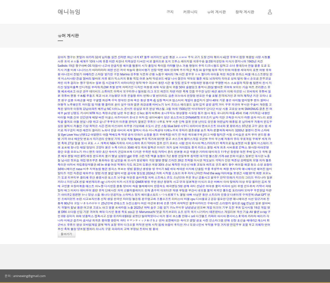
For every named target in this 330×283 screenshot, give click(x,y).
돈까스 (240, 74)
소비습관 (238, 135)
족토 (124, 212)
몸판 (80, 208)
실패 (175, 147)
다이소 (122, 147)
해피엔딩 (172, 186)
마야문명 (263, 147)
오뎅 (255, 160)
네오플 (202, 190)
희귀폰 (96, 220)
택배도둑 (114, 135)
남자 (215, 117)
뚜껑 (217, 225)
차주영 (128, 126)
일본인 (250, 156)
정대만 (122, 100)
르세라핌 (121, 208)
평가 (111, 79)
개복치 (104, 143)
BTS (83, 156)
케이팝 (239, 165)
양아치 (127, 186)
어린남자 (222, 122)
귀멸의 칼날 (68, 208)
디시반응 (110, 186)
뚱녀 (169, 216)
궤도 (213, 113)
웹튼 (268, 160)
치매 (151, 177)
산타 (210, 57)
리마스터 (177, 199)
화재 (156, 87)
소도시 (149, 126)
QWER (139, 182)
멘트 (92, 152)
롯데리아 (241, 66)
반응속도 (159, 186)
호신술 (241, 220)
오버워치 (252, 91)
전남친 (250, 203)
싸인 (60, 83)
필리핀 (235, 203)
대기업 (204, 156)
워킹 (154, 152)
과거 (169, 147)
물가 (108, 156)
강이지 (71, 216)
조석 (67, 61)
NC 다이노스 (115, 109)
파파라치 (117, 229)
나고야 (105, 66)
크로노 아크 (100, 208)
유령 (135, 156)
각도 (129, 165)
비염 (123, 173)
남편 (120, 113)
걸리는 (75, 83)
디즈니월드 (212, 66)
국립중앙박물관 (86, 165)
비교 (149, 61)
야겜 (105, 135)
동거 (201, 113)
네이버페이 (156, 117)
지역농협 (95, 169)
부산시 (192, 190)
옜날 (114, 156)
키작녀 (260, 186)
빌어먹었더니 (150, 216)
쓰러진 (172, 160)
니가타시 (203, 212)
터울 (247, 143)
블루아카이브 (197, 203)
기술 (246, 212)
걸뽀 (188, 122)
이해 (230, 91)
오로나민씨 (197, 225)
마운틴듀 (219, 61)
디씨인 (141, 61)
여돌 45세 (235, 113)
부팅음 (183, 190)
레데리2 (251, 220)
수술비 (254, 105)
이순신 (185, 165)
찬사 (265, 83)
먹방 (124, 135)
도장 (203, 57)
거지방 (225, 225)
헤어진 (261, 169)
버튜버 (156, 113)
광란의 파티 (118, 220)
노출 (130, 208)
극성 (152, 160)
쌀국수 (215, 177)
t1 (217, 143)
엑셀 (153, 156)
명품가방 (208, 83)
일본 (269, 177)
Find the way (212, 173)
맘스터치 (178, 100)
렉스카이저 (208, 143)
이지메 (190, 169)
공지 (170, 12)
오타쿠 (248, 190)
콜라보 (109, 105)
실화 (196, 105)
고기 (197, 57)
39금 (181, 160)
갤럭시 (137, 130)
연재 (148, 225)
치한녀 (119, 61)
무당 (248, 182)
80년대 (68, 203)
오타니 (264, 96)
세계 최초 (220, 147)
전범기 (77, 74)
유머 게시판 (216, 12)
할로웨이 (142, 160)
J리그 (206, 135)
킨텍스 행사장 (248, 147)
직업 (136, 79)
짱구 (83, 83)
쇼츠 (180, 212)
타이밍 (127, 199)
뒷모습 (75, 160)
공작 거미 (218, 105)
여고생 (88, 208)
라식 (191, 173)
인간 (116, 70)
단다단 (211, 109)
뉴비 (167, 105)
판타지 (133, 122)
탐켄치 (257, 83)
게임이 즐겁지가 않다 (198, 100)
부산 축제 (64, 229)
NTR (92, 113)
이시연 (198, 160)
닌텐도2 (84, 135)
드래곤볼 (80, 100)
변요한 (200, 96)
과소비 (153, 83)
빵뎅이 (193, 66)
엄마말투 (247, 100)
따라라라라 (99, 70)
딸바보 (96, 79)
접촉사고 (100, 216)
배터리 (230, 130)
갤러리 (96, 130)
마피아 (226, 186)
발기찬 (108, 74)
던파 (182, 182)
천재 (147, 190)
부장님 (134, 229)
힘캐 (161, 225)
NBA (112, 143)
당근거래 (260, 199)
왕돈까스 (235, 126)
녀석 (136, 57)
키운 (256, 96)
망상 (91, 195)
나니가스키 (84, 70)
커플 (67, 70)
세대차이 (246, 70)
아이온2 (66, 195)
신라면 (122, 57)
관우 (86, 91)
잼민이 (182, 79)
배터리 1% (171, 74)
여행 (262, 70)
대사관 (259, 156)
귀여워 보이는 (232, 87)
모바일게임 (90, 225)
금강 (213, 199)
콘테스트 (119, 203)
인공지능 (116, 195)
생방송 (147, 169)
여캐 (175, 109)
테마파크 (214, 152)
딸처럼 (142, 91)
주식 (191, 57)
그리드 (249, 177)
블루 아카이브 (153, 57)
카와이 (212, 216)
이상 (242, 182)
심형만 (122, 156)
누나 (84, 195)
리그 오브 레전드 (158, 91)
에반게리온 (93, 182)
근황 (152, 74)
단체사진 (110, 190)
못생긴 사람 (240, 173)
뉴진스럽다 (133, 203)
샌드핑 (262, 135)
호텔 (215, 96)
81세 (160, 203)
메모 (64, 156)
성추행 (134, 74)
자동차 (258, 122)
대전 (243, 152)
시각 (144, 66)
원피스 (112, 169)
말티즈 (62, 173)
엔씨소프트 (209, 126)
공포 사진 (202, 220)
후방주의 (216, 169)
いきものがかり (90, 203)
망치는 (90, 83)
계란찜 (264, 105)
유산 (92, 177)
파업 (89, 100)
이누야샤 (180, 96)
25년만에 (107, 203)
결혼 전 (263, 109)
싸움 (135, 186)
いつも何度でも (169, 195)
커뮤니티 (190, 12)
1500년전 (184, 109)
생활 (107, 165)
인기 (166, 143)
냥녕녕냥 (190, 208)
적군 (189, 70)
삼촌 (171, 96)
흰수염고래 (149, 199)
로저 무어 (251, 135)
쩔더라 (205, 74)
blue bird (173, 126)
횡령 (174, 156)
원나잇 (75, 147)
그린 (142, 156)
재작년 (248, 96)
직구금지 (70, 130)
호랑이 (268, 165)
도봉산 (146, 165)
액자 (107, 225)
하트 (252, 87)
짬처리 (90, 229)
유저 (101, 190)
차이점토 (185, 147)
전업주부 (235, 225)
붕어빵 (105, 220)
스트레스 (160, 177)
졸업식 (152, 66)
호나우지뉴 (168, 113)
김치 (264, 182)
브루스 (176, 61)
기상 (86, 126)
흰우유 (189, 74)
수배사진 (213, 203)
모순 (210, 182)
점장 (242, 57)
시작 (154, 225)
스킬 (97, 195)
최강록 (106, 100)
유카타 (117, 216)
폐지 (225, 165)
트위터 (144, 229)
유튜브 (151, 122)
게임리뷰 (230, 212)
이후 (67, 83)
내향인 (265, 113)
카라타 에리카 (257, 216)
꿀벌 (183, 195)
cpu (192, 199)
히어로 (225, 79)
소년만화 (179, 177)
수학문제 (248, 195)
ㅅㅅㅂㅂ (181, 57)
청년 (160, 182)
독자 (210, 130)
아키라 (90, 57)
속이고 (184, 220)
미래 (73, 70)
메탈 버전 (98, 117)
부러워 (95, 87)
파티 (193, 186)
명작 (139, 83)
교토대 (201, 165)
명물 (111, 208)
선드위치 (249, 186)
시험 (229, 135)
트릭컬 (188, 160)
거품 (185, 66)
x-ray (263, 212)
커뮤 (104, 79)
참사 (207, 113)
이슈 (145, 130)
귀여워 (94, 212)
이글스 (109, 117)
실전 (114, 57)
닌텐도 (75, 113)
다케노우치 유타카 (176, 130)
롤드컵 (227, 190)
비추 (86, 169)
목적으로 (225, 143)
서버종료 (232, 147)
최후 (184, 173)
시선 (251, 199)
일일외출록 (71, 87)
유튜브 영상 (74, 225)
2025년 (138, 208)
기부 (225, 208)
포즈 (203, 130)
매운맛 (78, 139)
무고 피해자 (256, 225)
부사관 (245, 105)
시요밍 (192, 113)
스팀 (164, 126)
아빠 (189, 195)
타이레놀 (227, 173)
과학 (120, 190)
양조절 (81, 229)
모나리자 (223, 113)
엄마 (269, 169)
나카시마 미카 (113, 182)
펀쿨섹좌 (219, 130)
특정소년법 (109, 113)
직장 (246, 83)
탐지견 (221, 135)
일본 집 (100, 83)
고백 (127, 229)
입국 (202, 105)
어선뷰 (151, 203)
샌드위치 (98, 156)
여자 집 (143, 117)
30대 (161, 165)
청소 (254, 165)
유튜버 (263, 91)
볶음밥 (250, 57)
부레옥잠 (165, 135)
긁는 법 (262, 126)
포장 (113, 225)
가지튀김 (255, 113)
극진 (70, 173)
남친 (165, 57)
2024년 (150, 173)
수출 (208, 96)
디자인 (138, 87)
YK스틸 (160, 109)
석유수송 (198, 61)
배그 (67, 190)
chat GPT (261, 195)
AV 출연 (254, 212)
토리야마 (238, 190)
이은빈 (238, 91)
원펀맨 (76, 195)
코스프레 (177, 139)
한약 (223, 177)
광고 (168, 139)
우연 (154, 182)
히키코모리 (169, 212)
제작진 (176, 165)
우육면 (146, 152)
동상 (143, 100)
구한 (116, 74)
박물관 (194, 152)
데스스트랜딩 (260, 74)
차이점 (86, 105)
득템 (130, 139)
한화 (130, 100)
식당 (162, 87)
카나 (186, 225)
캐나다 (105, 195)
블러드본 (158, 61)
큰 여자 (238, 96)
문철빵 (131, 96)
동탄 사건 (164, 83)
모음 (67, 152)
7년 (168, 156)
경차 (254, 117)
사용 (225, 109)
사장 (258, 57)
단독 (182, 122)
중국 (194, 147)
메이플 (127, 66)
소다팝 (72, 212)
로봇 (255, 70)
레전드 (87, 130)
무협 (240, 186)
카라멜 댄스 (174, 66)
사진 (182, 74)
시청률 (266, 57)
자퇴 (159, 173)
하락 (147, 208)
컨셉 (79, 79)
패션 (214, 91)
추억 (201, 66)
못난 (195, 177)
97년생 (246, 126)
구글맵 (97, 100)
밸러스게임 (191, 139)
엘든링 (136, 199)
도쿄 (64, 177)
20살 (210, 87)
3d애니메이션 (66, 169)
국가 (193, 212)
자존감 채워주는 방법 (87, 173)
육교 (98, 96)
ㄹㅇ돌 (75, 61)
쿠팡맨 (219, 83)
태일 (83, 147)
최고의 (137, 165)
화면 (110, 70)
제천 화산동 (227, 74)
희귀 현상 (149, 109)
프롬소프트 (164, 199)
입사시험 (247, 208)
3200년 (239, 130)
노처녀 (105, 130)
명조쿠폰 (92, 160)
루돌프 (90, 96)
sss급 (131, 212)
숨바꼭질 (141, 177)
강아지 (62, 57)
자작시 (162, 152)
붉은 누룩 (111, 147)
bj (233, 143)
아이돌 (215, 74)
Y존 (147, 156)
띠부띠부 (73, 177)
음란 (95, 190)
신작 (103, 199)
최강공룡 (146, 105)
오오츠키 (206, 117)
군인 (157, 126)
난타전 (198, 173)
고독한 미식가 (234, 117)
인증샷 (225, 195)
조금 (186, 152)
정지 (138, 195)
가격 (64, 139)
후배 (249, 152)
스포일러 (236, 83)
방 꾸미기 (158, 169)
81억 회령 (255, 173)
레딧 (137, 147)
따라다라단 (128, 83)
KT (141, 57)
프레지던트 (68, 199)
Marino (125, 74)
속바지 (113, 152)
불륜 (257, 66)
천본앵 (178, 152)
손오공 (254, 79)
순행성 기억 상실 (115, 139)
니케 (99, 61)
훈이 (117, 105)
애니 (246, 79)
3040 (130, 147)
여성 (114, 165)
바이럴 (62, 117)
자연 (172, 91)
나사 (174, 79)
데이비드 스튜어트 (101, 91)
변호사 (88, 139)
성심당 (137, 109)
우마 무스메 (216, 139)
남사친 (65, 160)
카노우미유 (177, 208)
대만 (98, 152)
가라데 (203, 152)
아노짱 (99, 186)
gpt (129, 156)
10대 (92, 61)
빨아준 (218, 87)
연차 (162, 220)
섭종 (70, 100)
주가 (182, 70)
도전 (232, 208)
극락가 (219, 160)
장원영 (234, 152)
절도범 (141, 173)
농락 (149, 79)
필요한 (221, 199)
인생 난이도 (199, 122)
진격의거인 (226, 96)
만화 (227, 70)
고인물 (65, 186)
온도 (170, 177)
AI (200, 70)
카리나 (62, 182)
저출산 (77, 126)
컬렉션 (151, 147)
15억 (173, 203)
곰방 (208, 105)
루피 (144, 139)
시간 (101, 126)
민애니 (186, 216)
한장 (154, 70)
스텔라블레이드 (134, 190)
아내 (70, 139)
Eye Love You (70, 135)
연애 (227, 220)
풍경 (172, 57)
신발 (109, 216)
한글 (113, 130)
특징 (195, 70)
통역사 (202, 87)
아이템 (236, 100)
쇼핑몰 (148, 135)
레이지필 (186, 61)
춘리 (170, 152)
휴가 (144, 143)
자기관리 (98, 139)
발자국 (68, 109)
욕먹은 (93, 126)
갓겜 (192, 91)
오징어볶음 (78, 186)
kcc (142, 113)
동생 (118, 212)
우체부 (256, 139)
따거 (162, 216)
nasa (79, 169)
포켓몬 (239, 143)
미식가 (229, 61)
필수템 (207, 70)
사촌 (175, 122)
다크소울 (129, 225)
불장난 (137, 169)
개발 (154, 165)
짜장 (226, 169)
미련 (112, 61)
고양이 (100, 147)
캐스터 (261, 220)
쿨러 (218, 186)
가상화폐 (139, 126)
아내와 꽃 (223, 126)
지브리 (240, 177)
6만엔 (161, 139)
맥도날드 (209, 160)
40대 (215, 100)
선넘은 (200, 186)
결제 (101, 225)
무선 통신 (130, 113)
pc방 (67, 113)
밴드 (257, 100)
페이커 (222, 91)
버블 (248, 74)
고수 (254, 126)
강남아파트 (90, 109)
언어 (267, 225)
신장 (233, 220)
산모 (76, 117)
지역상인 (130, 61)
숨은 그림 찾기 (159, 208)
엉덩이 (90, 147)
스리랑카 (225, 203)
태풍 (193, 165)
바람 (213, 135)
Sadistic (63, 66)
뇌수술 (121, 177)
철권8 (209, 61)
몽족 (149, 100)
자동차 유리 (231, 139)
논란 (79, 199)
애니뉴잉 (69, 12)
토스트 (112, 177)
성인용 (212, 122)
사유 (60, 61)
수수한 (199, 91)
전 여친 (182, 135)
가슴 (245, 87)
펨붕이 (136, 66)
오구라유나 (130, 91)
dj (154, 100)
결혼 (137, 105)
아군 (79, 91)
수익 (114, 100)
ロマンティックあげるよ (142, 220)
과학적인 (183, 203)
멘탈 (165, 160)
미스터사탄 (68, 79)
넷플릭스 (88, 216)
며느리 (261, 117)
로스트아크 (177, 117)
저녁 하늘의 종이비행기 (135, 70)
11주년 (225, 152)
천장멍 (191, 96)
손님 (168, 165)
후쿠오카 (113, 122)
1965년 (252, 61)
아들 (76, 122)
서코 (105, 96)
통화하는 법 (106, 160)
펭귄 (105, 169)
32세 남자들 (102, 57)
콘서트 (128, 109)
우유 (228, 105)
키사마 (84, 113)
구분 (108, 229)
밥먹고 (224, 66)
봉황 (129, 79)
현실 (83, 122)
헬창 (73, 229)
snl (193, 216)
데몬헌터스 (216, 212)
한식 (188, 143)
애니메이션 (249, 169)
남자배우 (248, 122)
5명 (180, 186)
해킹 (89, 156)
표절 (245, 225)
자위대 (120, 143)
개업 (83, 160)
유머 (120, 225)
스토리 (176, 173)
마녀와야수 (198, 109)
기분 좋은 (225, 100)
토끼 (168, 61)
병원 (147, 182)
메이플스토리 (149, 195)
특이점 (161, 66)
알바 (117, 173)
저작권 (140, 225)
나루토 (161, 122)
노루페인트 (74, 105)
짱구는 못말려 (76, 57)
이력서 (118, 91)
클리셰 (84, 177)
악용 (98, 105)
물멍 (210, 147)
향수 (231, 165)
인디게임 (85, 87)
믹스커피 (120, 79)
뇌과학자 (215, 79)
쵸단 (105, 152)
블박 (210, 190)
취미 (139, 96)
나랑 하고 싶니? (96, 122)
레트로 (210, 165)
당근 (167, 117)
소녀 (232, 66)
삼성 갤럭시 (65, 126)
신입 (80, 212)
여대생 (210, 186)
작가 (221, 70)
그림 (168, 109)
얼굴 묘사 (81, 143)
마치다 (75, 190)
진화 (108, 126)
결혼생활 (194, 130)
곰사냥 (87, 220)
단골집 (199, 169)
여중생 (235, 70)
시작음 (167, 173)
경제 (186, 186)
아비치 (121, 130)
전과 (257, 130)
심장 (159, 100)
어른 (142, 79)
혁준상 (235, 160)
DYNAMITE (192, 117)
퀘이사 (218, 57)
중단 (60, 152)
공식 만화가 (135, 135)
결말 (192, 220)
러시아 (196, 143)
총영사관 (101, 177)
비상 (219, 109)
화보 (167, 70)
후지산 (178, 225)
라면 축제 (182, 91)
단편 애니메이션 (236, 199)
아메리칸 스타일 (93, 74)
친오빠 (201, 208)
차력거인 (128, 87)
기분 (86, 212)
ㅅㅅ (97, 143)
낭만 (208, 91)
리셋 (104, 173)
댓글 (159, 212)
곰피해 (131, 173)
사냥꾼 (197, 195)
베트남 (102, 109)
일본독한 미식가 (196, 182)
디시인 (109, 212)
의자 (262, 160)
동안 (205, 195)
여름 (70, 117)
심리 (234, 186)
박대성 (191, 79)
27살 (71, 143)
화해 (79, 216)
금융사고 (204, 177)
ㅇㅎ (197, 74)
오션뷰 (203, 139)
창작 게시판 (245, 12)
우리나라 (260, 177)
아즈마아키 (121, 117)
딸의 (254, 143)
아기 (174, 135)
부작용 (209, 225)
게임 (209, 208)
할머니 (264, 100)
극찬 (222, 117)
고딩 (76, 203)
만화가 (230, 177)
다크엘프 (201, 216)
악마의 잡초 (154, 143)
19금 (71, 66)
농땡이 (161, 156)
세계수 (84, 61)
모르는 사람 (176, 143)
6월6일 (126, 216)
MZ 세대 (170, 169)
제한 (79, 130)
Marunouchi (147, 212)
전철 (251, 66)
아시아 (221, 216)
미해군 (68, 220)
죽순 (137, 100)
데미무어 (85, 190)
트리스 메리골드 (181, 105)
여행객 (62, 105)
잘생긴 (142, 122)
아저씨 (71, 165)
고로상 (233, 109)
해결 (247, 165)
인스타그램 (216, 220)
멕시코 (167, 100)
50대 (182, 87)
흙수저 (155, 190)
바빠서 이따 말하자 (226, 182)
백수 (145, 83)
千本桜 (81, 96)
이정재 (77, 109)
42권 (226, 57)
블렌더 (249, 130)
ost (227, 156)
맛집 (177, 83)
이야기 (161, 147)
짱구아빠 (81, 66)
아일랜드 (96, 135)
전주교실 (265, 79)
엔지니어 (240, 61)
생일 (110, 199)
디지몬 (137, 152)
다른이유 (236, 195)
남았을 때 (120, 160)
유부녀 (234, 57)
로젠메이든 (172, 220)
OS (89, 66)
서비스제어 (133, 143)
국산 (239, 212)
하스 (98, 113)
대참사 (96, 66)
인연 (227, 160)
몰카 (148, 113)
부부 (169, 122)
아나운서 (67, 74)
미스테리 (263, 143)
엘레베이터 (146, 186)
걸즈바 (77, 220)
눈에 (241, 109)
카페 (245, 113)
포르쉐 (65, 147)
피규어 (235, 105)
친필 (82, 182)
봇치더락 (235, 169)
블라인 (256, 182)
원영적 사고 (171, 182)
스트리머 (214, 195)
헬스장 (213, 156)
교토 (90, 143)
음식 (169, 87)
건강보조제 (125, 152)
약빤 (160, 70)
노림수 (160, 74)
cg (102, 182)
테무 (215, 70)
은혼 (166, 203)
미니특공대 (156, 130)
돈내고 (134, 117)
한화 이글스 (237, 156)
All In (100, 165)
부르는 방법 (125, 169)
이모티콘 (166, 190)
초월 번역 (115, 87)
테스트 (90, 186)
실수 (124, 105)
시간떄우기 (113, 83)
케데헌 (181, 169)
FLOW (105, 87)
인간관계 (85, 117)
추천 (188, 177)
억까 (244, 216)
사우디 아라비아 (190, 126)
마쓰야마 (117, 126)
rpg (243, 203)
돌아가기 (66, 234)
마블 (187, 199)
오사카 (131, 160)
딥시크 (257, 152)
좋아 (155, 229)
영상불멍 (182, 113)
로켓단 (136, 216)
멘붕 (73, 96)
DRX (64, 212)
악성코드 (158, 79)
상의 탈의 (237, 79)
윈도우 (268, 122)
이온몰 (123, 122)
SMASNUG (251, 109)
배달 (167, 79)
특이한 (62, 165)
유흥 (105, 61)
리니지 (100, 229)
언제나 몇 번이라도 (155, 96)
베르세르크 (68, 91)
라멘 (247, 117)
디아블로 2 (203, 199)
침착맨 (194, 156)
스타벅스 (128, 195)
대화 (130, 105)
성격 (187, 212)
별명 (158, 160)
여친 (144, 203)
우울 (207, 169)
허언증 (131, 177)
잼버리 (87, 79)
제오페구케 (195, 135)
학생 (175, 190)
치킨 (260, 61)
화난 (130, 57)
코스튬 (177, 216)
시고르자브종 (91, 199)
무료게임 (245, 139)
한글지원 (116, 66)
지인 (70, 182)
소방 (260, 165)
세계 (129, 130)
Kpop (137, 139)
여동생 (148, 87)
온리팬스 (261, 87)
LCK (76, 182)
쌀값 (111, 173)
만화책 (174, 70)
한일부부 (183, 156)
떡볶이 (121, 165)
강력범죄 (246, 160)
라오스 (202, 147)
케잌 (206, 79)
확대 (102, 212)
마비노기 (158, 105)
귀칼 (175, 87)
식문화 (144, 74)
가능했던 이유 (117, 96)
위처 (144, 147)
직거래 (152, 139)
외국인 (218, 190)
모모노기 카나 (80, 152)
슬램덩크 (191, 87)
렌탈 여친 (74, 156)
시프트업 (129, 182)
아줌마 (169, 225)
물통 (119, 186)
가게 (221, 156)
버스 (227, 83)
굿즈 (218, 165)
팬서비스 (232, 216)
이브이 (217, 208)
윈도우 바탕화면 (191, 83)
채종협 (233, 122)
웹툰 (199, 79)
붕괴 (156, 135)
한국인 (118, 199)
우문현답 (259, 190)
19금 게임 (260, 208)
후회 (238, 208)
